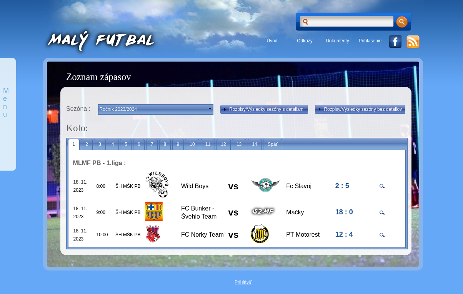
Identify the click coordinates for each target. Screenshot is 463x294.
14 (254, 144)
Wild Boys (194, 186)
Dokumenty (337, 40)
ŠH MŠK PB (127, 186)
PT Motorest (303, 234)
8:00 (101, 186)
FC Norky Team (202, 234)
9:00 (101, 212)
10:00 (102, 234)
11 (207, 144)
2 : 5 (342, 186)
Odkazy (305, 40)
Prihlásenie (370, 40)
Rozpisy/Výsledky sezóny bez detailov (359, 109)
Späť (273, 144)
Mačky (295, 212)
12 (223, 144)
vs (233, 186)
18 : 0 (344, 212)
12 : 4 (344, 234)
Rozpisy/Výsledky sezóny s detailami (263, 109)
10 (192, 144)
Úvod (271, 40)
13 (238, 144)
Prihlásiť (243, 282)
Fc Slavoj (298, 186)
